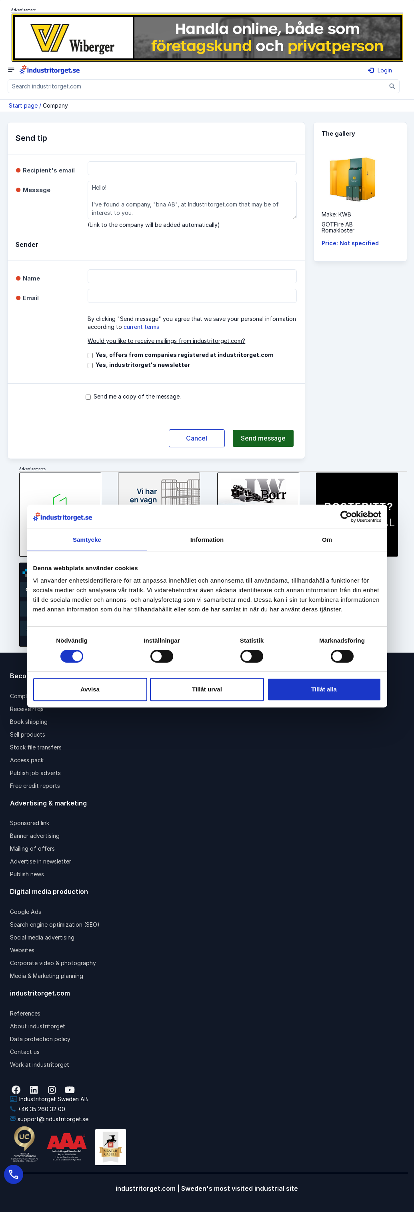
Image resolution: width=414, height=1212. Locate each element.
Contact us (25, 1051)
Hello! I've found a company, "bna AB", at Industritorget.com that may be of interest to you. (192, 200)
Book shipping (29, 721)
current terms (141, 326)
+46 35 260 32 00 (37, 1109)
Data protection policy (40, 1039)
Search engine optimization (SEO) (55, 924)
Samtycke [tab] (87, 539)
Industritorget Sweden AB (49, 1099)
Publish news (27, 874)
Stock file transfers (36, 747)
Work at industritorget (39, 1064)
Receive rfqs (27, 708)
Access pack (27, 760)
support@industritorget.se (49, 1119)
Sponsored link (29, 822)
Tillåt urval (207, 689)
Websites (22, 950)
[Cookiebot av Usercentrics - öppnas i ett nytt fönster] (346, 517)
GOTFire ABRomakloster (338, 227)
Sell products (27, 734)
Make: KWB (336, 214)
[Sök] (392, 86)
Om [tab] (327, 539)
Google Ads (25, 911)
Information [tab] (207, 539)
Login (380, 70)
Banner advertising (35, 835)
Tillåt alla (324, 689)
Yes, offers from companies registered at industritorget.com (185, 354)
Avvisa (90, 689)
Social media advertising (42, 937)
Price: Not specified (350, 243)
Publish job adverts (35, 772)
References (25, 1013)
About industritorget (37, 1026)
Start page (23, 105)
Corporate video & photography (53, 963)
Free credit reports (35, 785)
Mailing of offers (32, 848)
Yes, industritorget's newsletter (143, 364)
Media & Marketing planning (46, 975)
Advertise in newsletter (40, 861)
